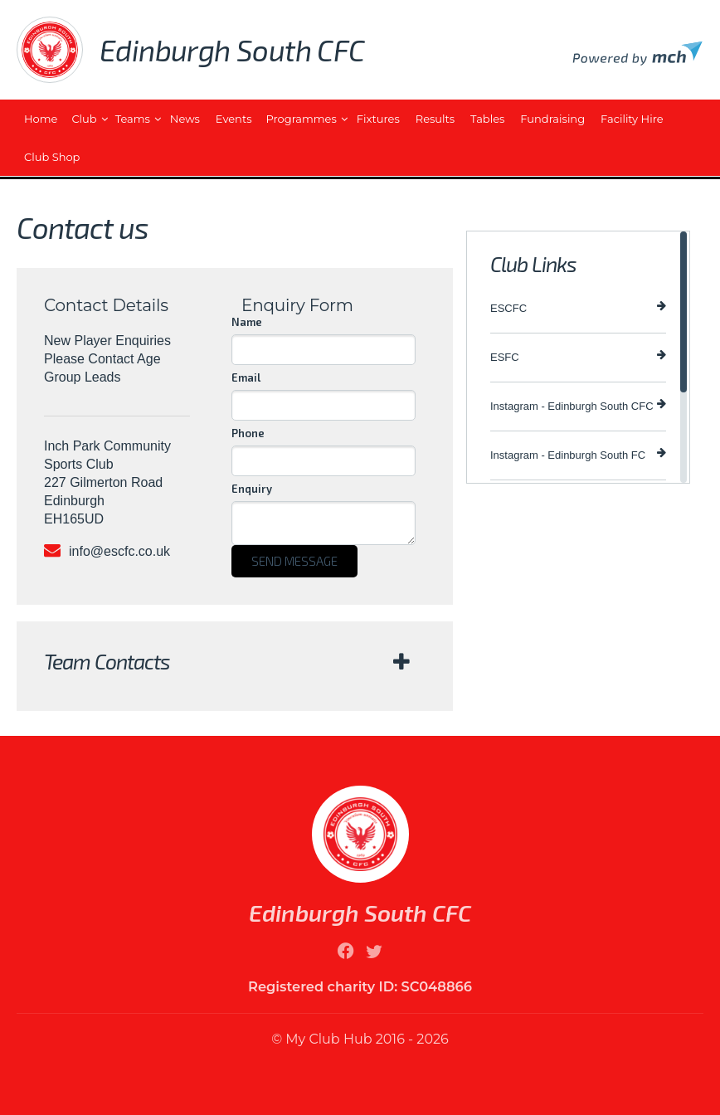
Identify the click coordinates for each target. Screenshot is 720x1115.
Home (40, 118)
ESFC (578, 356)
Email (245, 377)
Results (435, 118)
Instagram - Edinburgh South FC (578, 454)
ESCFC (578, 307)
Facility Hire (632, 118)
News (185, 118)
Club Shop (52, 156)
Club (83, 118)
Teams (132, 118)
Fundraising (552, 118)
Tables (487, 118)
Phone (248, 433)
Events (234, 118)
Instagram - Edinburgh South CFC (578, 405)
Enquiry (251, 488)
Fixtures (378, 118)
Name (246, 322)
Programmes (301, 118)
